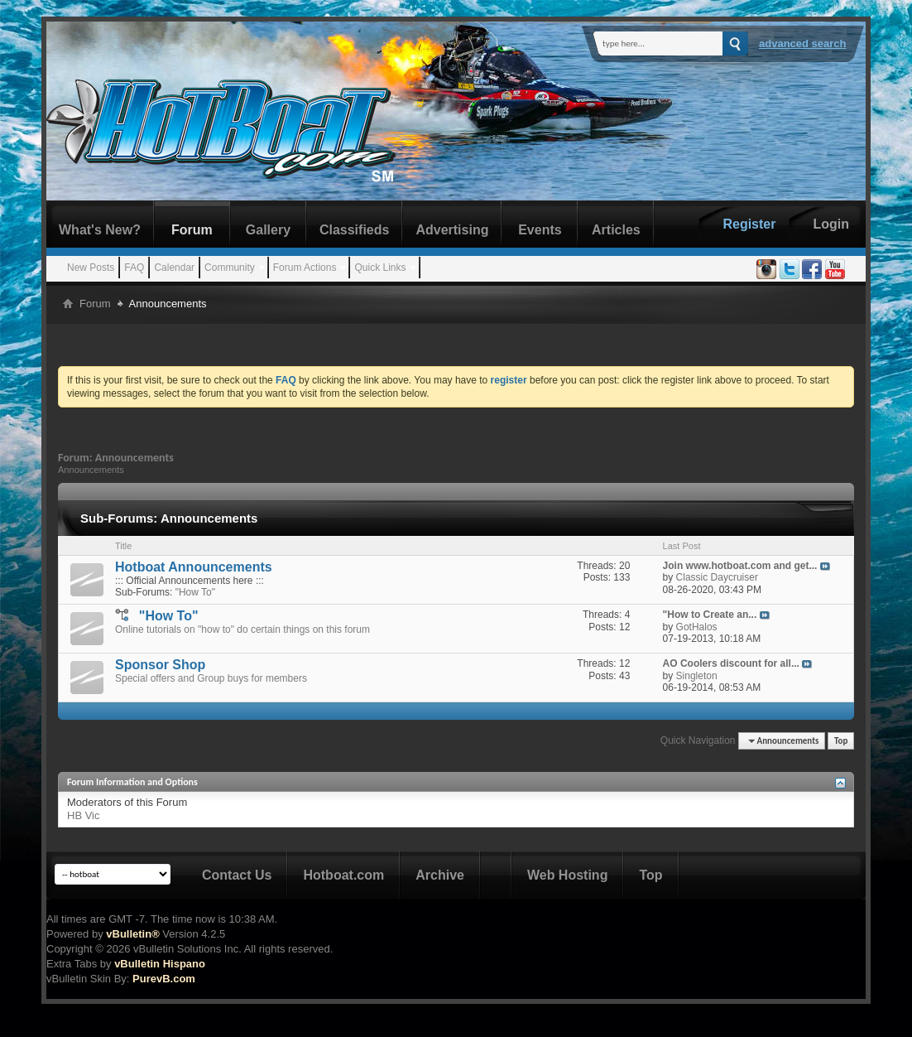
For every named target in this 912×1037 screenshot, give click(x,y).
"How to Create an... (710, 614)
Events (539, 230)
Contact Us (236, 875)
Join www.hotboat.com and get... (740, 566)
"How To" (195, 592)
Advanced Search (803, 43)
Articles (616, 230)
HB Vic (83, 815)
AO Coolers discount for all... (731, 663)
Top (840, 741)
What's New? (100, 230)
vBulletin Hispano (159, 963)
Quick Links (380, 267)
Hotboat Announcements (193, 567)
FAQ (134, 267)
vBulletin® (132, 934)
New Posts (90, 267)
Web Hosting (567, 875)
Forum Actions (305, 267)
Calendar (174, 267)
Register (748, 224)
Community (229, 267)
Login (831, 224)
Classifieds (354, 230)
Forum (192, 230)
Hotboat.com (343, 875)
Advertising (451, 230)
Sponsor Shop (160, 665)
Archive (439, 875)
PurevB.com (163, 978)
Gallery (268, 230)
